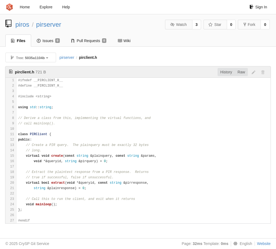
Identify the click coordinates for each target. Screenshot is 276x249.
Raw (241, 72)
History (226, 72)
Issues (48, 40)
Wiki (124, 41)
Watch (178, 24)
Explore (46, 7)
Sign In (258, 7)
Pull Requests (89, 40)
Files (18, 41)
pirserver (48, 24)
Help (66, 7)
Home (25, 7)
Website (264, 243)
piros (22, 24)
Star (214, 24)
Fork (249, 24)
